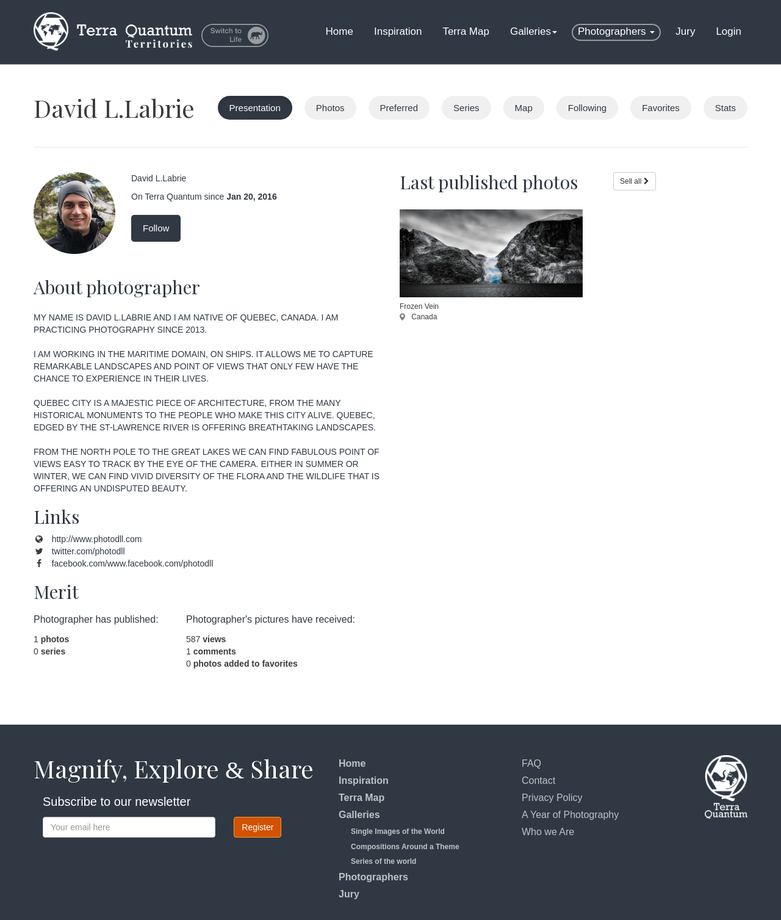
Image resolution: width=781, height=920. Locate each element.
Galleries (533, 31)
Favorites (661, 108)
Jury (685, 31)
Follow (156, 228)
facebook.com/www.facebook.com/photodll (133, 563)
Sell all (634, 181)
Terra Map (465, 31)
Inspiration (398, 31)
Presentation (255, 108)
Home (339, 31)
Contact (538, 780)
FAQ (531, 763)
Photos (330, 108)
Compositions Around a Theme (405, 846)
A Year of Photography (570, 815)
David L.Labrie (114, 108)
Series (466, 108)
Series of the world (383, 861)
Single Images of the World (398, 831)
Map (524, 108)
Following (587, 108)
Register (257, 827)
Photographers (616, 31)
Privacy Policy (552, 797)
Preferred (399, 108)
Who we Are (548, 832)
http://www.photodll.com (97, 539)
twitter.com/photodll (88, 551)
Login (728, 31)
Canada (418, 317)
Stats (725, 108)
